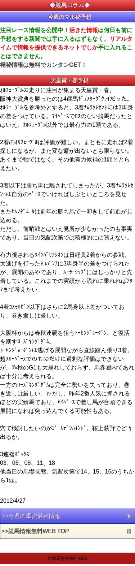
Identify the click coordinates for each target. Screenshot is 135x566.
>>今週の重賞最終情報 (30, 516)
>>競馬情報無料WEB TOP (35, 531)
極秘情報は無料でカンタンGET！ (43, 65)
